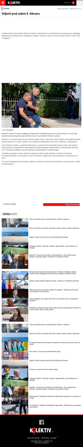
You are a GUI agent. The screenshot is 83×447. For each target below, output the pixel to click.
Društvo (6, 8)
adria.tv (79, 8)
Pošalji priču (67, 2)
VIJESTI (12, 266)
